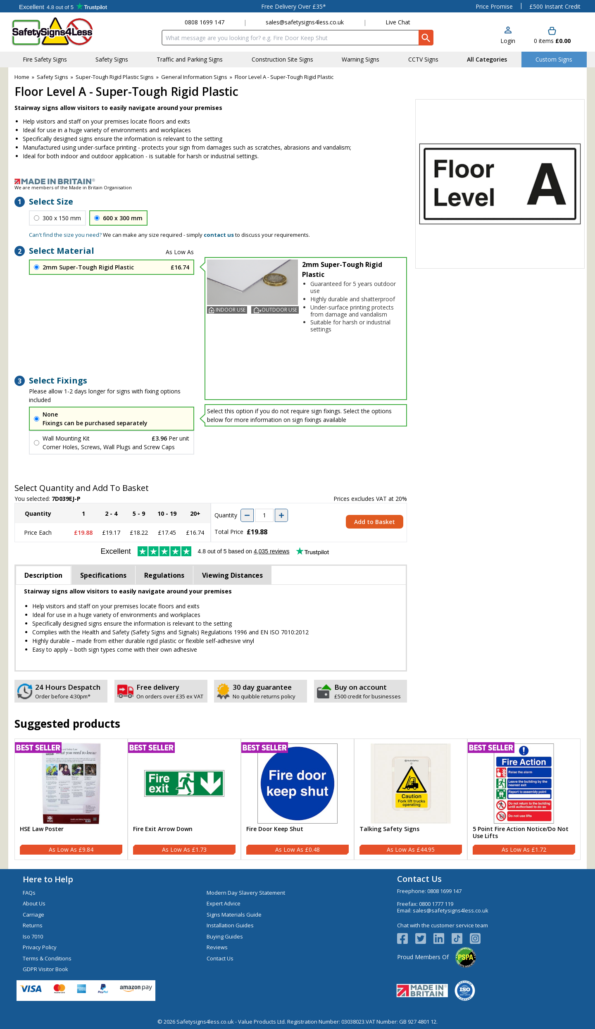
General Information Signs (194, 77)
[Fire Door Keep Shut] (297, 799)
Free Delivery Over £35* (293, 6)
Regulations (164, 575)
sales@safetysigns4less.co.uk (305, 22)
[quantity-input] (264, 515)
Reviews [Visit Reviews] (217, 947)
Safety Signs (52, 77)
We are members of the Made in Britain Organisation (73, 187)
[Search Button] (426, 37)
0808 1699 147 (204, 22)
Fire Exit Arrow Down (163, 829)
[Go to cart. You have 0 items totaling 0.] (552, 35)
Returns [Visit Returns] (33, 925)
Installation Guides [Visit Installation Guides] (230, 925)
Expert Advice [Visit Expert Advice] (223, 903)
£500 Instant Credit (555, 6)
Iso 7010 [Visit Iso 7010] (33, 936)
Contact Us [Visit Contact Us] (220, 958)
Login (507, 41)
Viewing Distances (232, 575)
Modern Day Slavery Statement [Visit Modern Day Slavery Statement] (246, 892)
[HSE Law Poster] (71, 799)
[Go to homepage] (60, 32)
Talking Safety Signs (389, 829)
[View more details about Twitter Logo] (424, 938)
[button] (507, 35)
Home (21, 77)
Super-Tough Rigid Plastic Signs (115, 77)
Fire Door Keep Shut (274, 829)
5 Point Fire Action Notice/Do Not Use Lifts (521, 833)
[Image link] (297, 181)
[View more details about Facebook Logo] (406, 938)
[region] (71, 783)
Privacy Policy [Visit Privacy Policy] (40, 947)
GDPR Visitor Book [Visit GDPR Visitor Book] (45, 969)
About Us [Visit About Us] (34, 903)
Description (43, 575)
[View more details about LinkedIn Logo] (442, 938)
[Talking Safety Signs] (410, 799)
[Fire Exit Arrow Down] (184, 799)
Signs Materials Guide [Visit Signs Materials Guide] (234, 914)
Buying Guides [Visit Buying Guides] (225, 936)
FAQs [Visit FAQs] (29, 892)
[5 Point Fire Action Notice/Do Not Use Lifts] (524, 799)
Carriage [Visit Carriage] (33, 914)
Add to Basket (374, 522)
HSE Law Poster (42, 829)
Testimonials (63, 6)
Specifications (103, 575)
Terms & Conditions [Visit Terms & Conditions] (47, 958)
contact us (219, 234)
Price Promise (494, 6)
